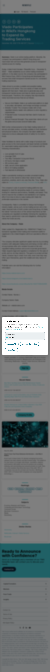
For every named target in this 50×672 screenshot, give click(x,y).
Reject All (11, 350)
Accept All (11, 344)
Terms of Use (16, 329)
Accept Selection (29, 344)
